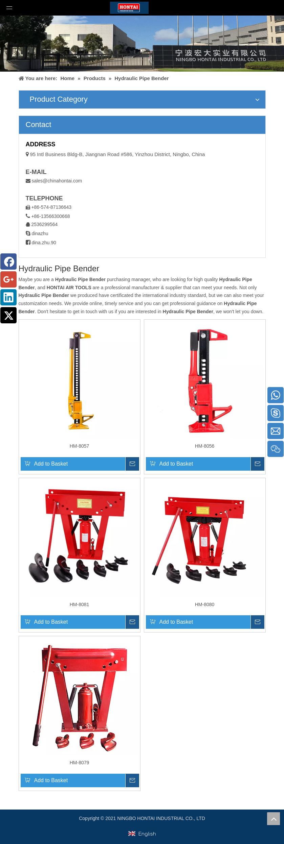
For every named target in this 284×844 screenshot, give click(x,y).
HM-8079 (79, 762)
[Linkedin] (8, 297)
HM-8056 (205, 446)
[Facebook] (8, 261)
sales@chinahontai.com (56, 180)
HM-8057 (79, 446)
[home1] (142, 44)
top (273, 818)
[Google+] (8, 279)
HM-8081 (79, 604)
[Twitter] (8, 315)
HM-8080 (205, 604)
